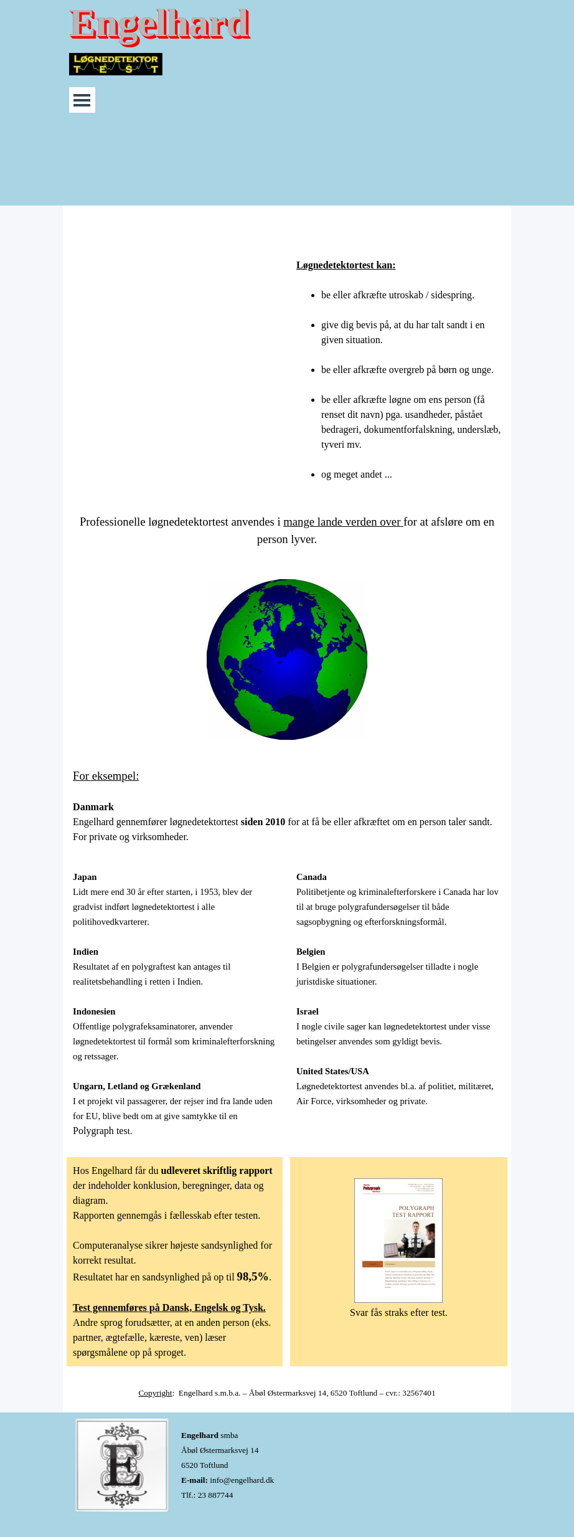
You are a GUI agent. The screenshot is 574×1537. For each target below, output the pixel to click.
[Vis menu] (82, 100)
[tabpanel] (398, 362)
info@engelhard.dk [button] (242, 1480)
